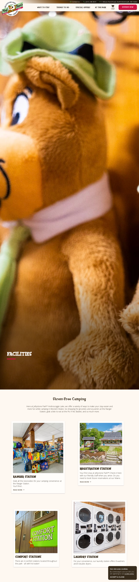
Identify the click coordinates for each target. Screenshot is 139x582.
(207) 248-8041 (90, 2)
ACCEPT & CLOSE (117, 577)
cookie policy (129, 574)
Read (19, 490)
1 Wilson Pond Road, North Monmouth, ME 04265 (119, 2)
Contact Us (76, 2)
